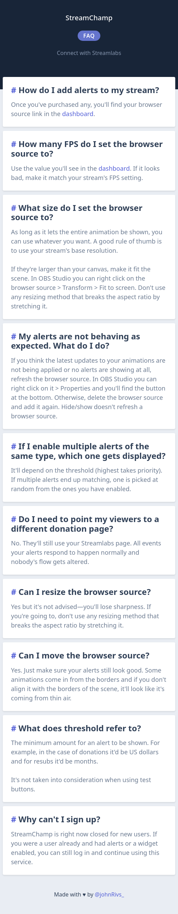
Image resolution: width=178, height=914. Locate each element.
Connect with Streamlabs (89, 53)
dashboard (77, 114)
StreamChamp (89, 17)
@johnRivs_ (109, 894)
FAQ (89, 36)
